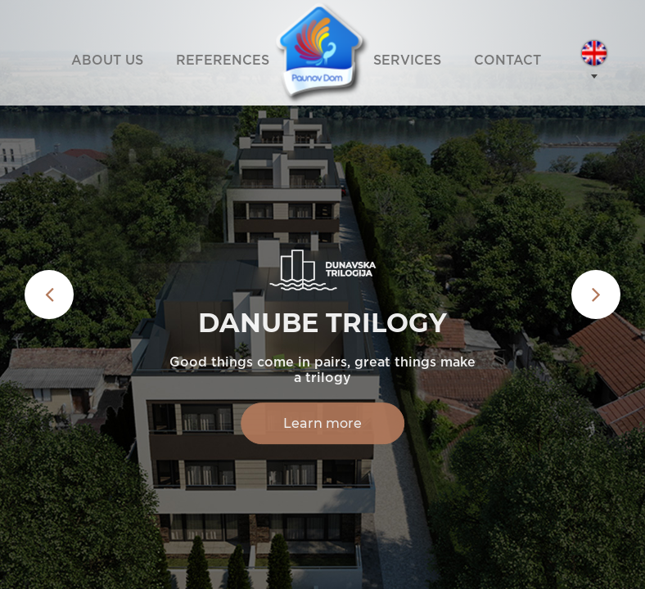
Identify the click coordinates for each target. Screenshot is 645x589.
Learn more (322, 423)
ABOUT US (107, 60)
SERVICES (407, 60)
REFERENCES (222, 60)
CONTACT (507, 60)
